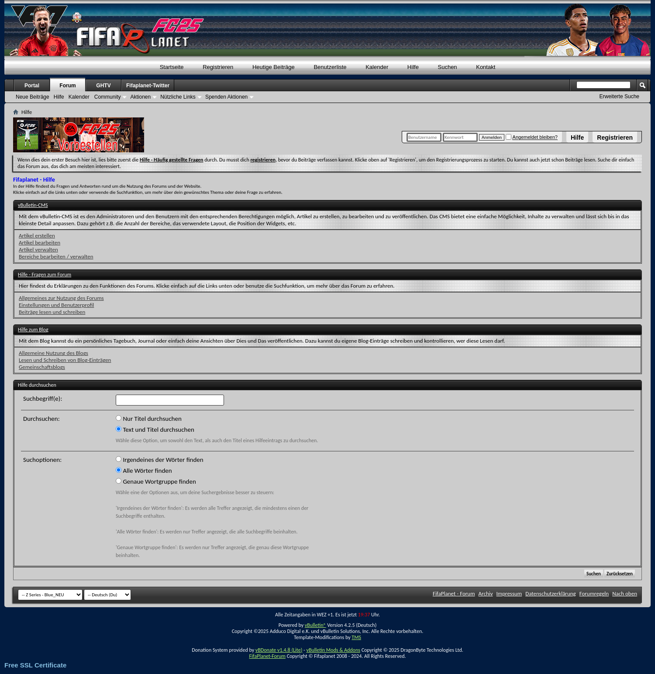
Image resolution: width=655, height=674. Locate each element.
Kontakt (485, 67)
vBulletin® (315, 625)
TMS (356, 637)
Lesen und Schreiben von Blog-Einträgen (65, 360)
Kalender (376, 67)
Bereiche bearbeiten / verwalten (56, 256)
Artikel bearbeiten (39, 242)
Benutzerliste (330, 67)
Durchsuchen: (41, 419)
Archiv (486, 593)
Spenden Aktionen (226, 97)
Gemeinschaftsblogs (42, 367)
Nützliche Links (178, 97)
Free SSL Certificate (35, 665)
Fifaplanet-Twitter (147, 86)
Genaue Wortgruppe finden (156, 481)
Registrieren (615, 137)
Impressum (509, 593)
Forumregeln (594, 593)
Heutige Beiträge (273, 67)
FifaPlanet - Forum (454, 593)
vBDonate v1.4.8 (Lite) (279, 650)
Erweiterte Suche (619, 96)
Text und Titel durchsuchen (155, 429)
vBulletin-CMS (33, 205)
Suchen (447, 67)
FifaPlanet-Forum (267, 656)
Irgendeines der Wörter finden (159, 460)
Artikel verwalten (38, 249)
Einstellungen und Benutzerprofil (56, 305)
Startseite (172, 67)
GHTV (103, 86)
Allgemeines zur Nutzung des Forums (61, 298)
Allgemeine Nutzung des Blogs (53, 353)
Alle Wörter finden (144, 471)
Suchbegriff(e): (42, 398)
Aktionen (140, 97)
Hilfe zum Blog (33, 330)
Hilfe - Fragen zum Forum (44, 275)
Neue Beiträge (32, 97)
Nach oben (624, 593)
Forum (67, 86)
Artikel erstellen (37, 235)
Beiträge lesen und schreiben (52, 312)
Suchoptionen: (42, 460)
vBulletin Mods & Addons (333, 650)
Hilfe (577, 137)
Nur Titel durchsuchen (149, 419)
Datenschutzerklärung (550, 593)
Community (107, 97)
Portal (31, 86)
